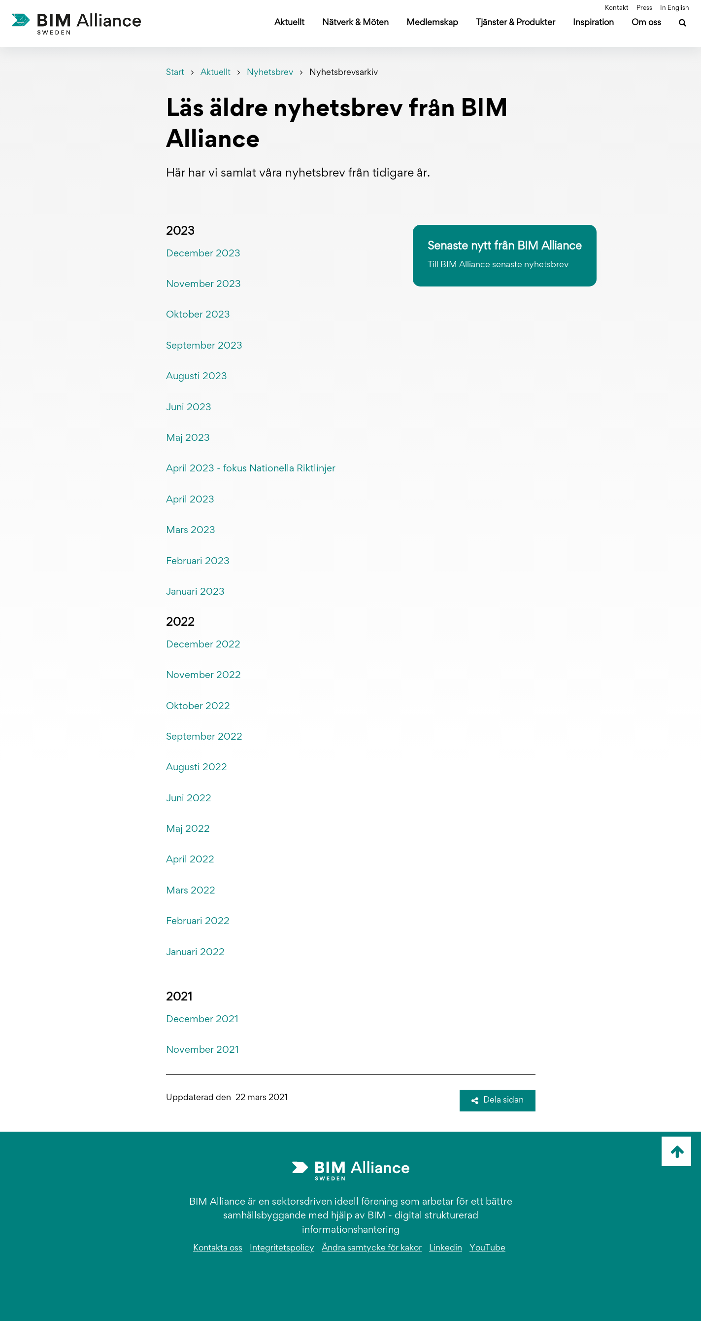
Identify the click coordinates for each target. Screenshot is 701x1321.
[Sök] (682, 24)
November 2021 (202, 1050)
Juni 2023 (188, 407)
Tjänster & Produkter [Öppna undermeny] (515, 23)
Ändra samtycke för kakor (372, 1248)
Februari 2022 (198, 921)
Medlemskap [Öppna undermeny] (432, 23)
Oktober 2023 (198, 315)
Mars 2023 (190, 530)
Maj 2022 (188, 829)
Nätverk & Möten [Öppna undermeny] (355, 23)
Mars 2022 (190, 891)
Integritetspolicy (282, 1248)
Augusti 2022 (196, 767)
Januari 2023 (195, 592)
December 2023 (203, 254)
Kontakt (617, 8)
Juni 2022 (188, 798)
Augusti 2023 (196, 376)
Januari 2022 (195, 952)
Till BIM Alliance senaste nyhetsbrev (498, 265)
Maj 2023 (188, 438)
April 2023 (190, 500)
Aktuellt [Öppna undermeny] (289, 23)
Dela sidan (497, 1101)
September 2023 (204, 346)
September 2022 (204, 737)
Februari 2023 (198, 561)
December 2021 (202, 1019)
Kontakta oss (217, 1248)
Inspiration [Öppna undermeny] (593, 23)
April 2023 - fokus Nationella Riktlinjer (252, 468)
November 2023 (203, 284)
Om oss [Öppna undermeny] (646, 23)
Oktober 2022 (198, 706)
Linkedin (445, 1248)
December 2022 (203, 645)
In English (674, 8)
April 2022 (190, 860)
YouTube (487, 1248)
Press (644, 8)
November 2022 (203, 675)
